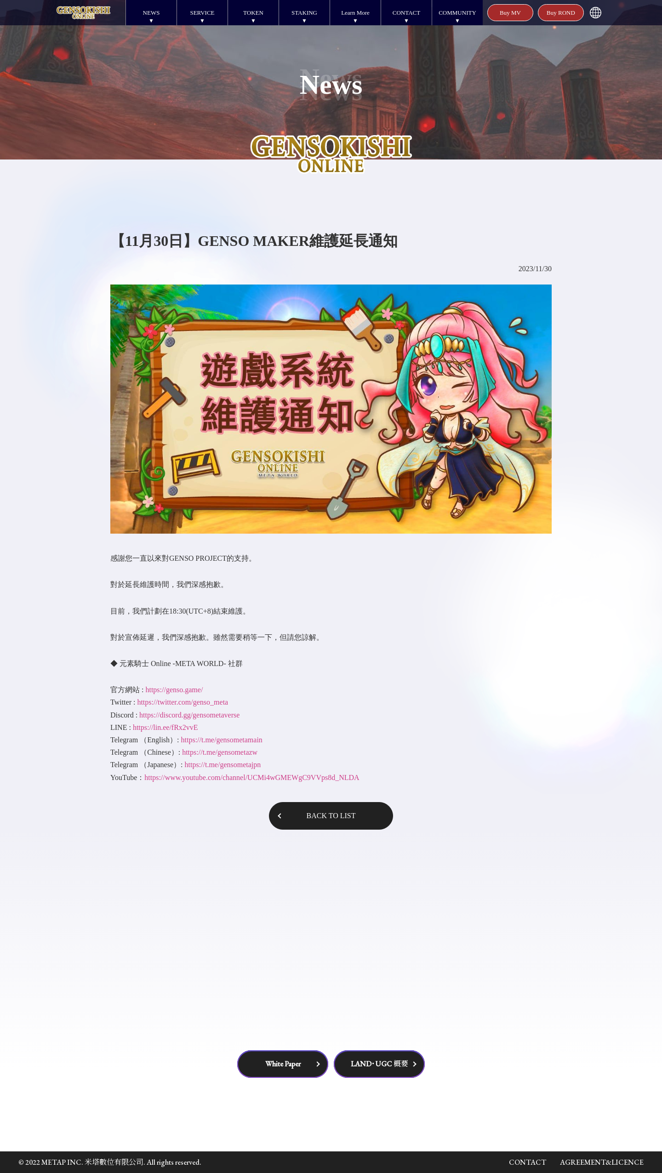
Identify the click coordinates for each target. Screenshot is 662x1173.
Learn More (355, 12)
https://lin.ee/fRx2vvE (165, 727)
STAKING (304, 12)
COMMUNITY (457, 12)
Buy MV (510, 12)
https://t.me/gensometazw (219, 752)
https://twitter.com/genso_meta (182, 702)
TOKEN (253, 12)
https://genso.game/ (174, 690)
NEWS (151, 12)
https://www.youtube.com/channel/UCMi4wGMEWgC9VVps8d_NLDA (251, 777)
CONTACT (406, 12)
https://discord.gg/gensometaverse (189, 715)
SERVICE (202, 12)
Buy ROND (561, 12)
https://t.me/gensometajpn (222, 765)
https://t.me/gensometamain (222, 740)
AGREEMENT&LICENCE (602, 1162)
